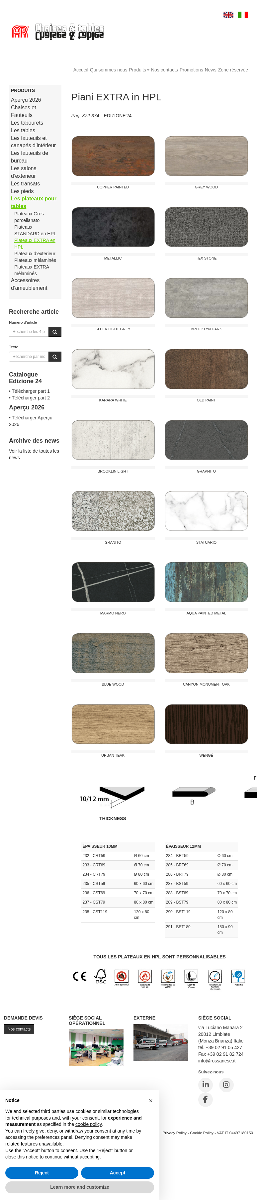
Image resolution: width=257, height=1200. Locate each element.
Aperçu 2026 (26, 100)
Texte (13, 347)
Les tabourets (27, 123)
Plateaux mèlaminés (35, 260)
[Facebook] (205, 1099)
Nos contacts (164, 69)
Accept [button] (118, 1172)
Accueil (80, 69)
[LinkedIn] (205, 1085)
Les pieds (22, 191)
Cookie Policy (202, 1133)
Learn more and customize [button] (79, 1187)
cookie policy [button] (88, 1124)
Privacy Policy (174, 1133)
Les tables (23, 130)
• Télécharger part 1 (29, 391)
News (210, 69)
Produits (139, 69)
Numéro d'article (23, 322)
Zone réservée (233, 69)
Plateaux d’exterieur (34, 253)
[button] (150, 1100)
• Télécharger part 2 (29, 397)
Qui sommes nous (109, 69)
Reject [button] (42, 1172)
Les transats (25, 183)
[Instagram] (226, 1085)
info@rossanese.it (216, 1060)
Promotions (191, 69)
